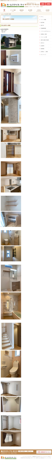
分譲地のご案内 (44, 34)
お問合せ (43, 4)
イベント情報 (43, 19)
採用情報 (42, 48)
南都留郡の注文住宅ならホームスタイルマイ (40, 456)
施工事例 (42, 22)
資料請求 (48, 4)
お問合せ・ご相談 (44, 51)
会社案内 (42, 45)
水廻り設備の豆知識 (45, 39)
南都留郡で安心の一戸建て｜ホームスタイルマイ (9, 0)
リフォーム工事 (44, 37)
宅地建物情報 (43, 28)
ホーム (42, 16)
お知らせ (42, 42)
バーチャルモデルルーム (45, 31)
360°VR (42, 25)
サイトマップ (43, 54)
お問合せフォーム (43, 452)
